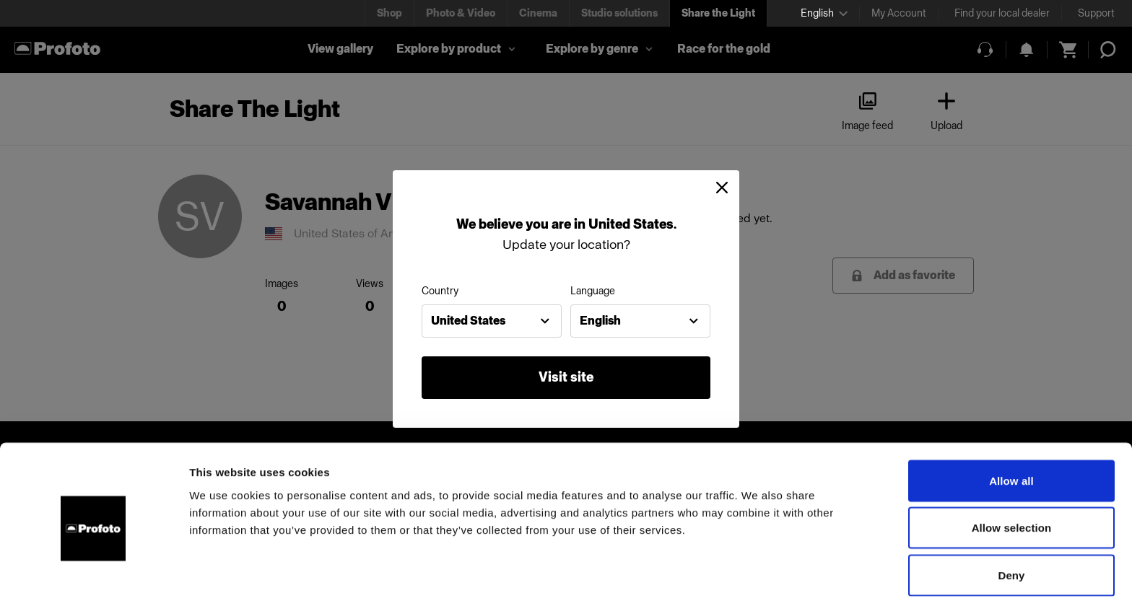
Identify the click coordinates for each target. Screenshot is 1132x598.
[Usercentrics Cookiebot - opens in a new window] (93, 570)
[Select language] (824, 13)
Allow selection (1012, 468)
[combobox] (492, 321)
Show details (757, 569)
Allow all (1011, 420)
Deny (1011, 515)
